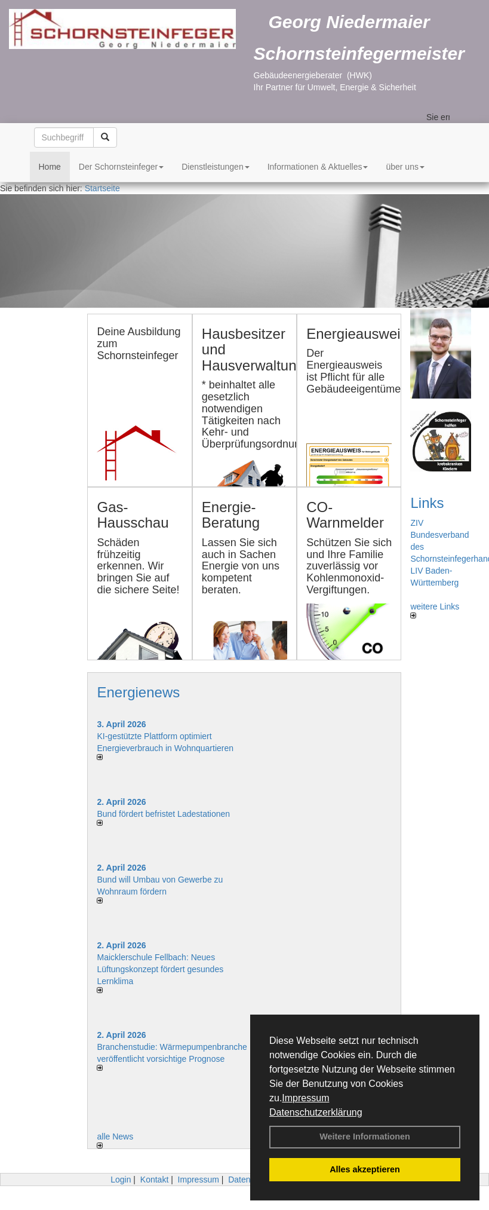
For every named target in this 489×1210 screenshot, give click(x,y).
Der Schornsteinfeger (121, 166)
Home (50, 166)
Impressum (305, 1098)
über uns (405, 166)
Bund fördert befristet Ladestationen (163, 814)
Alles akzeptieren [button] (365, 1169)
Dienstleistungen (216, 166)
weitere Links (434, 610)
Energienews (138, 692)
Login (120, 1179)
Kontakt (154, 1179)
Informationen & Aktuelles (317, 166)
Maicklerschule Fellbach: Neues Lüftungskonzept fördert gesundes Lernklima (160, 969)
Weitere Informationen (364, 1136)
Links (427, 503)
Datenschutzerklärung (315, 1112)
